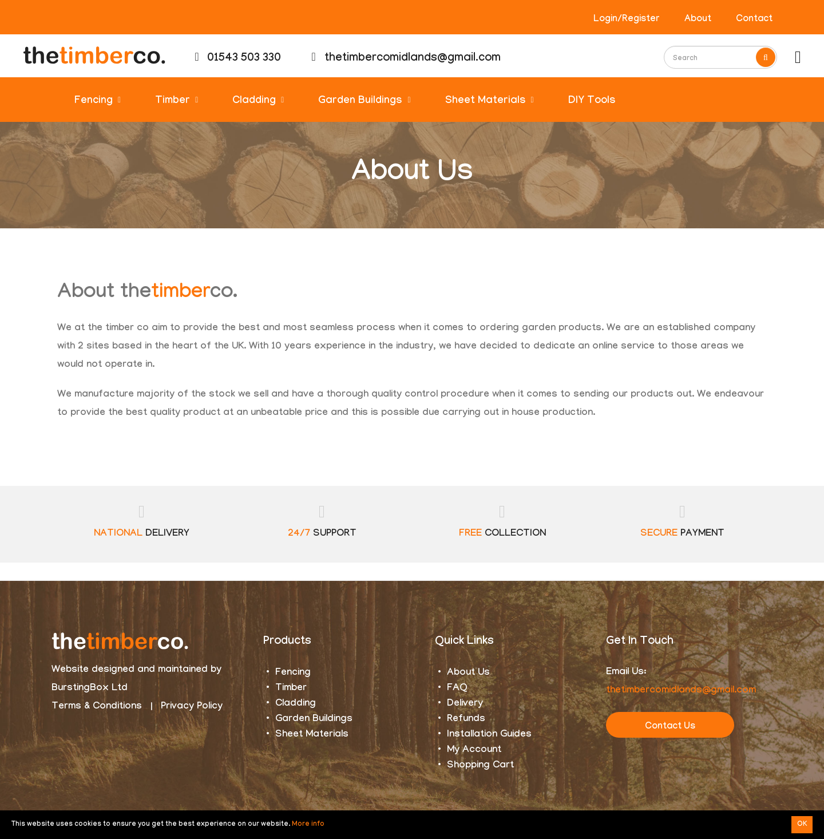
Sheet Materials (489, 102)
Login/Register (626, 19)
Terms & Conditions (97, 707)
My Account (474, 750)
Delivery (465, 704)
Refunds (466, 719)
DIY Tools (592, 102)
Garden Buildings (364, 102)
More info (308, 825)
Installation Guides (489, 735)
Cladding (258, 102)
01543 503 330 (238, 59)
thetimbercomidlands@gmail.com (405, 59)
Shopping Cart (480, 766)
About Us (468, 673)
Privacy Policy (192, 707)
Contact (754, 19)
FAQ (457, 688)
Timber (176, 102)
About (697, 19)
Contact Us (670, 727)
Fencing (97, 102)
